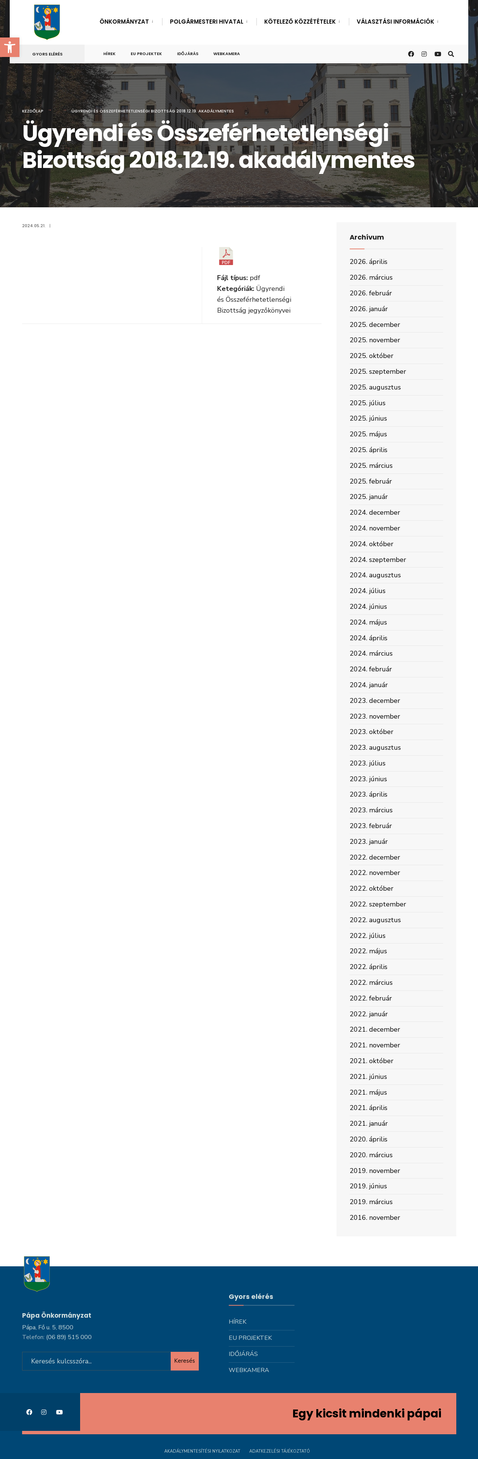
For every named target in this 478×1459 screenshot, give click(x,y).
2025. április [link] (368, 449)
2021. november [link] (375, 1045)
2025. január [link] (369, 496)
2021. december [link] (375, 1029)
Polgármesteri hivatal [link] (206, 21)
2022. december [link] (375, 857)
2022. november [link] (375, 872)
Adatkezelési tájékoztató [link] (279, 1450)
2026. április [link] (368, 261)
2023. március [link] (371, 810)
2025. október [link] (371, 355)
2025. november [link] (375, 340)
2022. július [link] (368, 935)
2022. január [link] (369, 1014)
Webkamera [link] (226, 54)
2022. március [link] (371, 982)
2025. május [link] (368, 434)
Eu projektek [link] (146, 54)
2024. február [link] (371, 669)
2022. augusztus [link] (375, 919)
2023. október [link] (371, 731)
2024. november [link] (375, 528)
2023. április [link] (368, 794)
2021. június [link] (368, 1076)
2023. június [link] (368, 778)
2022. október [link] (371, 888)
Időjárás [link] (187, 54)
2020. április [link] (368, 1139)
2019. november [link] (375, 1170)
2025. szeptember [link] (378, 371)
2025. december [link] (375, 324)
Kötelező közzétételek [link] (300, 21)
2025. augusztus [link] (375, 387)
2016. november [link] (375, 1217)
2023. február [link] (371, 825)
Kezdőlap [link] (32, 111)
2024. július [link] (368, 590)
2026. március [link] (371, 277)
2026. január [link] (369, 308)
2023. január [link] (369, 841)
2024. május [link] (368, 622)
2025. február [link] (371, 481)
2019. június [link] (368, 1186)
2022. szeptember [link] (378, 904)
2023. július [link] (368, 763)
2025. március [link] (371, 465)
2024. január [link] (369, 684)
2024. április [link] (368, 638)
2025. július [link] (368, 402)
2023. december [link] (375, 700)
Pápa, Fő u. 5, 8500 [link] (47, 1327)
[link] (9, 47)
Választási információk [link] (395, 21)
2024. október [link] (371, 543)
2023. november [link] (375, 716)
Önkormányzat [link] (124, 21)
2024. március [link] (371, 653)
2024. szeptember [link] (378, 559)
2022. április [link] (368, 966)
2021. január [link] (369, 1123)
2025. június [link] (368, 418)
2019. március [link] (371, 1201)
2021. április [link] (368, 1107)
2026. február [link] (371, 293)
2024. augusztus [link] (375, 575)
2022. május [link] (368, 951)
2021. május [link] (368, 1092)
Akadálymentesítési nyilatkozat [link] (202, 1450)
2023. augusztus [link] (375, 747)
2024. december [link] (375, 512)
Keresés (184, 1360)
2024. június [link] (368, 606)
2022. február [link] (371, 998)
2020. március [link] (371, 1154)
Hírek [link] (109, 54)
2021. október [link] (371, 1060)
